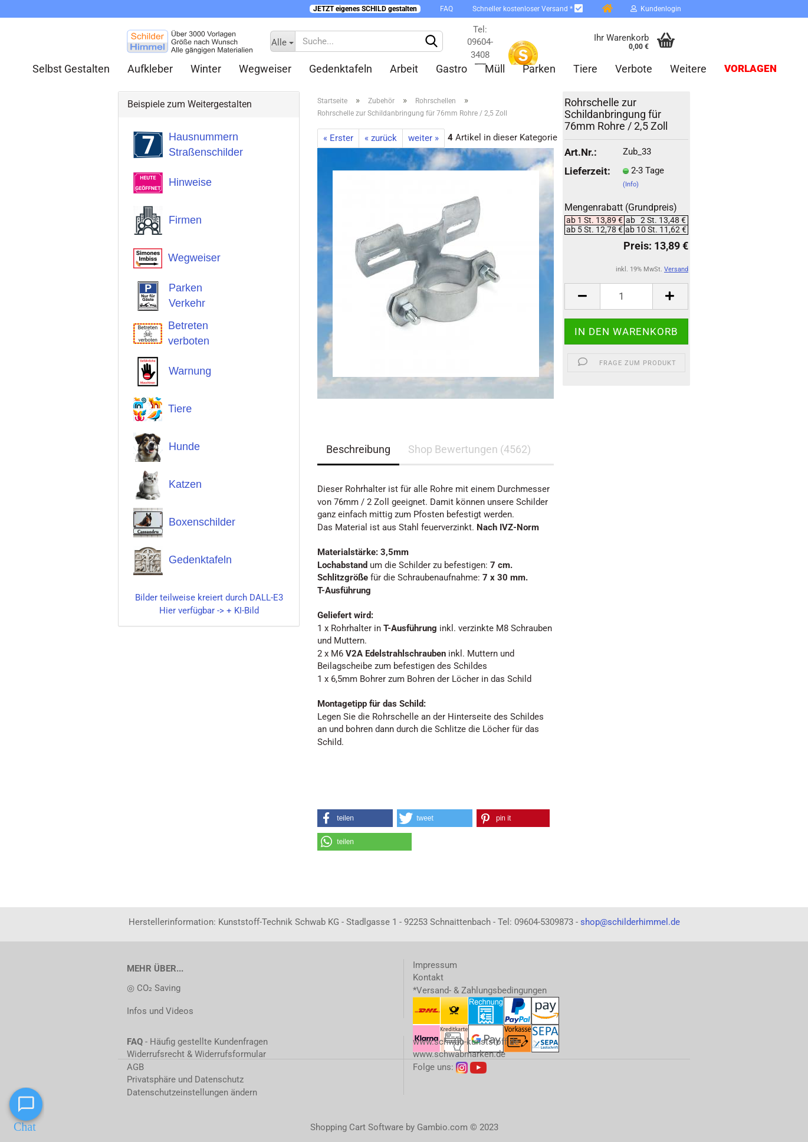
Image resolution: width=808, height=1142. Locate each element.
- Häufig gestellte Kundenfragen (197, 1041)
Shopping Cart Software (356, 1127)
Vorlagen (750, 68)
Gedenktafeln (340, 69)
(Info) (631, 184)
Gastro (451, 69)
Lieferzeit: (584, 171)
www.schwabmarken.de (459, 1054)
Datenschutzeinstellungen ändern (192, 1092)
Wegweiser (265, 69)
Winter (205, 69)
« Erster (338, 138)
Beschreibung (358, 449)
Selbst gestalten (71, 69)
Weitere (688, 69)
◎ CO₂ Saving (153, 988)
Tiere (585, 69)
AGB (135, 1067)
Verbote (633, 69)
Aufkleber (150, 69)
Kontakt (428, 977)
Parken (539, 69)
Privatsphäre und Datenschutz (185, 1079)
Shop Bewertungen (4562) (469, 449)
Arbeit (404, 69)
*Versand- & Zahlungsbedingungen (480, 990)
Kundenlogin (655, 9)
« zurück (380, 138)
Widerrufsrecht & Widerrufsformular (196, 1054)
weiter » (423, 138)
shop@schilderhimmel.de (630, 922)
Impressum (435, 965)
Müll (495, 69)
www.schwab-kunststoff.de (466, 1041)
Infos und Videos (160, 1011)
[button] (355, 818)
